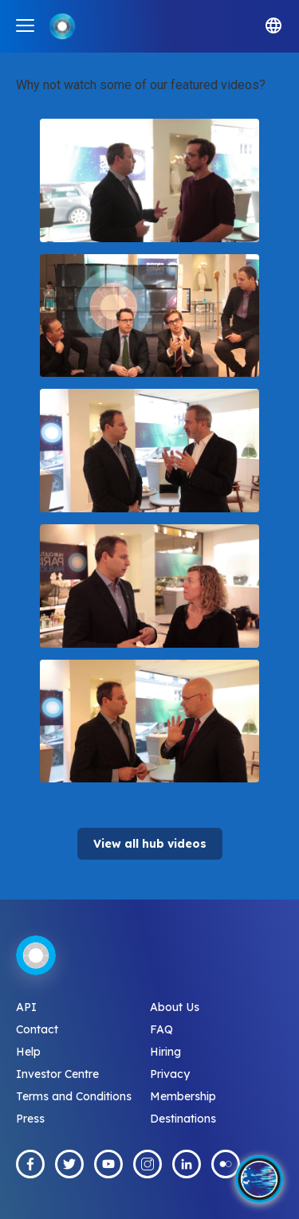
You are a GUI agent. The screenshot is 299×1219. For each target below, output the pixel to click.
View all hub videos (150, 844)
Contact (37, 1029)
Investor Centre (57, 1074)
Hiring (165, 1052)
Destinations (183, 1118)
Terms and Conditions (74, 1096)
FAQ (161, 1029)
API (26, 1007)
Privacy (170, 1074)
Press (30, 1118)
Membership (183, 1096)
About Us (174, 1007)
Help (28, 1052)
